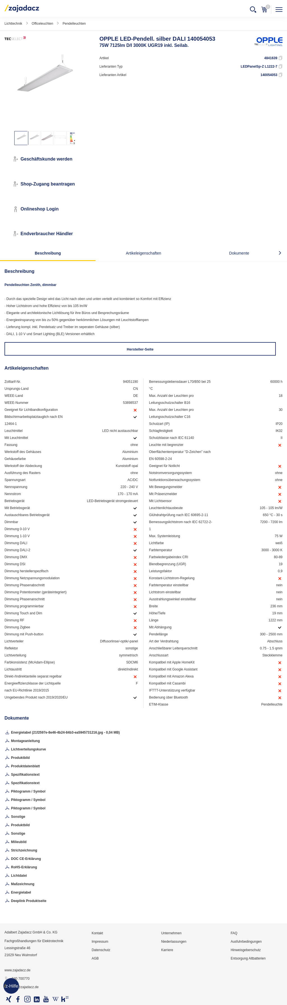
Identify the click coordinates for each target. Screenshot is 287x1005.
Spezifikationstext (22, 775)
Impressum (100, 942)
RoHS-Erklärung (20, 867)
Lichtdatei (15, 876)
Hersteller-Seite (140, 349)
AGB (95, 958)
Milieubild (15, 842)
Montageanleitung (22, 741)
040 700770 (16, 979)
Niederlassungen (173, 942)
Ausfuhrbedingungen (246, 942)
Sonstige (14, 817)
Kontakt (97, 933)
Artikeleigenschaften (143, 253)
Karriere (167, 950)
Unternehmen (171, 933)
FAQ (234, 933)
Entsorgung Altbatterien (248, 958)
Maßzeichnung (19, 884)
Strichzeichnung (20, 850)
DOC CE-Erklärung (22, 859)
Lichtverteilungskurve (25, 749)
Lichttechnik (13, 24)
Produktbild (17, 758)
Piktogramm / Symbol (24, 792)
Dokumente (239, 253)
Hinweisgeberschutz (246, 950)
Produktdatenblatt (22, 766)
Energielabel (17, 893)
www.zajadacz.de (17, 970)
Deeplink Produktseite (25, 901)
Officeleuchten (42, 24)
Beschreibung (48, 253)
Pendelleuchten (74, 24)
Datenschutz (101, 950)
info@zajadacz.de (21, 987)
